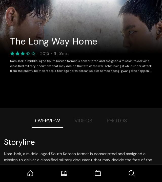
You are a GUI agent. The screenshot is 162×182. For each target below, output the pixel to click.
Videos (83, 120)
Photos (117, 120)
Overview (47, 120)
